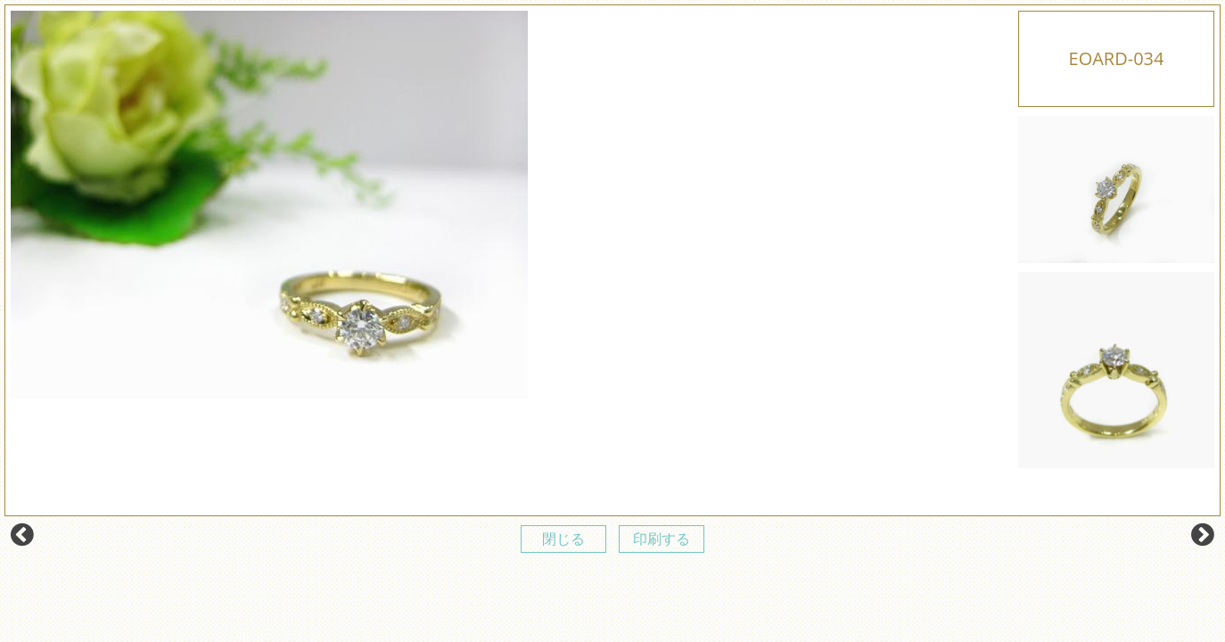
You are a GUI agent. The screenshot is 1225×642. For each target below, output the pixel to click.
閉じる (563, 538)
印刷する (661, 538)
